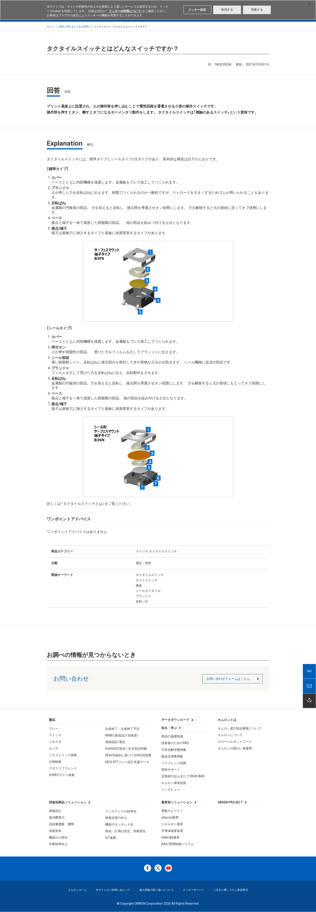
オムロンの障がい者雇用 (235, 748)
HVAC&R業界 (170, 837)
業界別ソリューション (176, 802)
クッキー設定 (197, 9)
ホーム (50, 26)
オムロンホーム (77, 889)
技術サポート (170, 769)
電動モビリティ (172, 811)
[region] (158, 10)
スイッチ (55, 735)
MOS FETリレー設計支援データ (127, 762)
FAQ (309, 671)
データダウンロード (175, 720)
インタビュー (170, 789)
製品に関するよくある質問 (74, 26)
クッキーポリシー (193, 889)
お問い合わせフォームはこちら (228, 679)
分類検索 (55, 761)
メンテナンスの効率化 (120, 811)
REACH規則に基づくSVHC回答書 (128, 755)
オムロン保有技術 (173, 783)
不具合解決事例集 (173, 749)
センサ (53, 748)
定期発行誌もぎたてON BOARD (183, 776)
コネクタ (55, 741)
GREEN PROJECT (230, 802)
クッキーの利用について (125, 11)
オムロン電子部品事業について (239, 728)
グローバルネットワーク (235, 741)
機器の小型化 (58, 837)
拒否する (227, 9)
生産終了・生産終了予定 (122, 728)
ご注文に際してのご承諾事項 (230, 889)
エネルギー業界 (172, 824)
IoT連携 (110, 838)
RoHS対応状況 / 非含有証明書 (126, 748)
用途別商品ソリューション (67, 802)
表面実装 (55, 831)
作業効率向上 (58, 844)
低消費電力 (57, 817)
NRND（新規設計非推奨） (121, 735)
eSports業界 (170, 817)
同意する (257, 9)
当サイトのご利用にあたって (113, 889)
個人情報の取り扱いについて (156, 889)
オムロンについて (230, 735)
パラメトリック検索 (63, 755)
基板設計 (55, 811)
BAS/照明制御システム (177, 844)
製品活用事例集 (172, 756)
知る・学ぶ (169, 728)
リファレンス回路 (173, 763)
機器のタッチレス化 (119, 824)
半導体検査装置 (172, 831)
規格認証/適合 (115, 742)
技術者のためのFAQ (175, 743)
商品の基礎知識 (172, 736)
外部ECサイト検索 (62, 775)
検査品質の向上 (116, 817)
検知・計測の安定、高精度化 (125, 831)
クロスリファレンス (63, 768)
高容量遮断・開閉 (61, 824)
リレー (53, 728)
